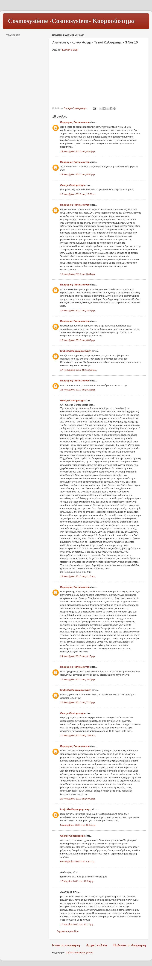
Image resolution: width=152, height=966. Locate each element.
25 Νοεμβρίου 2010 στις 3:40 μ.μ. (77, 679)
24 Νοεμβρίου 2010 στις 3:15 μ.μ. (77, 656)
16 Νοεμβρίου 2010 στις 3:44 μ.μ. (77, 274)
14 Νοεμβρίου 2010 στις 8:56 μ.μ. (77, 174)
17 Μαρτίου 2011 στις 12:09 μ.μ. (77, 881)
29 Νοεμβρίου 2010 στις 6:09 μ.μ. (77, 798)
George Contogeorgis (72, 185)
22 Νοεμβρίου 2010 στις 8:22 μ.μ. (77, 389)
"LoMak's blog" (70, 49)
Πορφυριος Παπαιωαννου (75, 122)
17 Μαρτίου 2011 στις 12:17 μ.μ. (77, 924)
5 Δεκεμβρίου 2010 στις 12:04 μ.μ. (78, 825)
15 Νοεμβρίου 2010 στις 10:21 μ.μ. (78, 194)
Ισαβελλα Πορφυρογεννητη (75, 351)
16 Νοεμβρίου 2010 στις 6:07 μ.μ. (77, 340)
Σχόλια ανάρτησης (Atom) (79, 952)
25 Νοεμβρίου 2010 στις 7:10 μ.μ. (77, 702)
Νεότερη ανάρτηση (66, 945)
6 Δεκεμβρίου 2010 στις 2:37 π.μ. (77, 861)
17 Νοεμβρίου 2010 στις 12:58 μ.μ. (78, 370)
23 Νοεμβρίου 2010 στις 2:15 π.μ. (78, 576)
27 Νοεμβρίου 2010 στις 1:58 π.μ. (78, 735)
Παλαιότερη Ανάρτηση (129, 945)
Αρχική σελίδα (96, 945)
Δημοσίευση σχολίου (67, 931)
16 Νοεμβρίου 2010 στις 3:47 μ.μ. (77, 310)
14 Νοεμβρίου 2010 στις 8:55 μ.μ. (77, 151)
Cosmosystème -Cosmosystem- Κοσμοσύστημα (71, 20)
